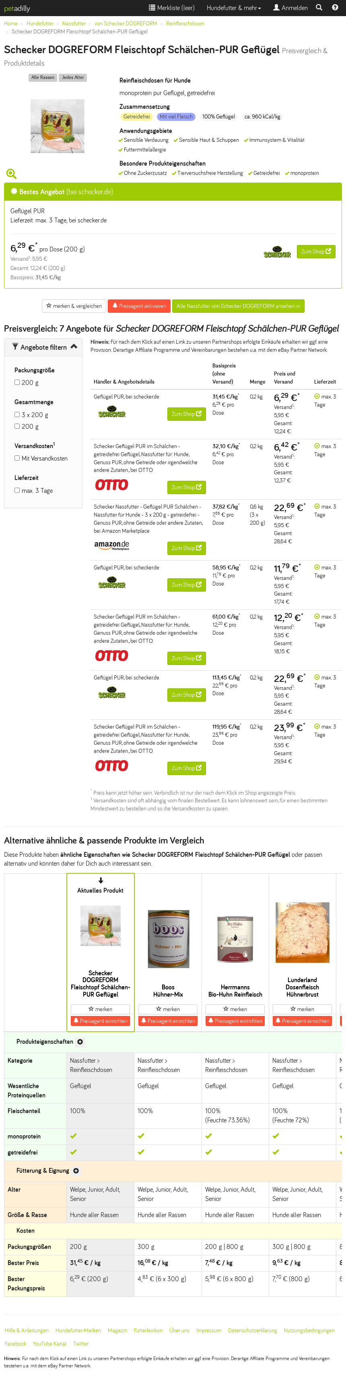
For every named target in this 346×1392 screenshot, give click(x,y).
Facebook (15, 1344)
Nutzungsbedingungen (309, 1331)
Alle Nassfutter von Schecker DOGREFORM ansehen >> (238, 306)
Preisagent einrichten (100, 1021)
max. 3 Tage (37, 490)
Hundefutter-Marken (78, 1331)
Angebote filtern (39, 347)
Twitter (81, 1344)
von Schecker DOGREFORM (126, 24)
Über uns (179, 1331)
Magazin (117, 1331)
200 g (30, 382)
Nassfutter (74, 24)
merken (100, 1009)
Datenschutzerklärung (252, 1331)
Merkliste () (172, 7)
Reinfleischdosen (185, 24)
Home (11, 24)
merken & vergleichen (74, 306)
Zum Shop (316, 251)
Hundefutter (40, 24)
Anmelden (290, 7)
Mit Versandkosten (45, 458)
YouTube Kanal (49, 1344)
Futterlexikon (148, 1331)
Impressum (208, 1331)
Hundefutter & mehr (234, 7)
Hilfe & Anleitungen (27, 1331)
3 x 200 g (35, 414)
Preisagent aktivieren (139, 306)
